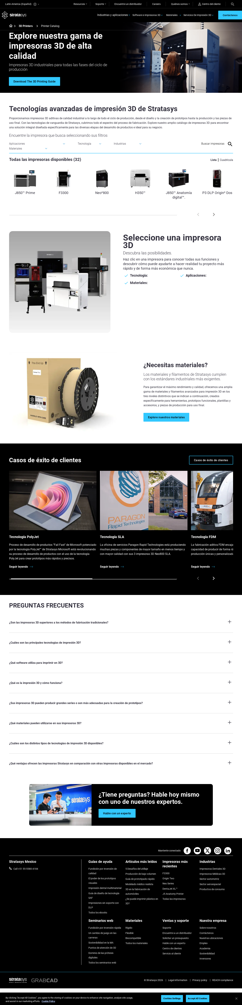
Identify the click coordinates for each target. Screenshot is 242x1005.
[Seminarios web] (105, 922)
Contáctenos (207, 933)
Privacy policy (199, 980)
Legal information (177, 980)
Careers (156, 4)
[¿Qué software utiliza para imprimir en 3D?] (121, 663)
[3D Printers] (37, 26)
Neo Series (168, 883)
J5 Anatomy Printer (173, 893)
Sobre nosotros (208, 928)
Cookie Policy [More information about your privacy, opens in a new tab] (48, 1001)
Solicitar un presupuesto (175, 938)
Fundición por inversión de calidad (102, 871)
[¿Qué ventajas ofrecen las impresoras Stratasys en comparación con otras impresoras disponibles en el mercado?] (121, 763)
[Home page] (9, 26)
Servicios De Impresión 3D (197, 15)
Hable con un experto (173, 943)
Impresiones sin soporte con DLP (103, 905)
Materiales (172, 15)
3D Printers (26, 26)
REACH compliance (222, 980)
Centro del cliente (209, 4)
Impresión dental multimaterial (104, 888)
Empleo (204, 943)
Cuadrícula (226, 160)
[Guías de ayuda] (105, 863)
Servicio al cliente (171, 953)
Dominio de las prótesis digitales (100, 955)
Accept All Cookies (197, 998)
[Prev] (198, 214)
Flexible (129, 933)
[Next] (213, 214)
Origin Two (168, 878)
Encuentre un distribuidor (128, 4)
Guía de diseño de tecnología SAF (103, 895)
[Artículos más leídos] (142, 863)
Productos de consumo (212, 889)
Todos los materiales (136, 943)
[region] (121, 999)
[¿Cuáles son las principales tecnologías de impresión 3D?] (121, 643)
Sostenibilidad (207, 953)
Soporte (99, 4)
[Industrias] (216, 863)
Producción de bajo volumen (140, 873)
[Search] (232, 4)
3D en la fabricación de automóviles (137, 891)
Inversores (205, 958)
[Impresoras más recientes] (179, 865)
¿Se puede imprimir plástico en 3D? (141, 901)
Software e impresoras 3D (146, 15)
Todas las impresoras (174, 899)
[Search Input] (207, 143)
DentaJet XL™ (170, 888)
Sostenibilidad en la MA (100, 942)
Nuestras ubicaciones (211, 938)
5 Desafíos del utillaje (136, 868)
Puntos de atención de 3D (102, 948)
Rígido (128, 928)
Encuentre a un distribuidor (177, 933)
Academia (205, 948)
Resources (79, 4)
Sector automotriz (209, 879)
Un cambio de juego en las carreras (102, 935)
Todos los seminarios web (102, 962)
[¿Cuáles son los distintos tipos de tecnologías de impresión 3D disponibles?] (121, 743)
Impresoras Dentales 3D (212, 868)
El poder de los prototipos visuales (102, 880)
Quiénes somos (179, 4)
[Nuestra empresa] (216, 922)
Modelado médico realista (139, 884)
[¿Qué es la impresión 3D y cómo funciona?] (121, 683)
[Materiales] (142, 922)
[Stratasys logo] (14, 15)
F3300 (165, 873)
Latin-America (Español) (22, 4)
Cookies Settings (172, 998)
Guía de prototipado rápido (140, 879)
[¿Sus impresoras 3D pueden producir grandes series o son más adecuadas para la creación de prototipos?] (121, 703)
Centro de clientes (172, 948)
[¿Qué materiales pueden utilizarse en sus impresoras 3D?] (121, 723)
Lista (214, 160)
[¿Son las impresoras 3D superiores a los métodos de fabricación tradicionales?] (121, 622)
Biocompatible (133, 938)
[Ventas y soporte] (179, 922)
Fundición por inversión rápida (104, 928)
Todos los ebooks (97, 912)
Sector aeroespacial (210, 884)
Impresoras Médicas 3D (212, 873)
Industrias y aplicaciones (112, 15)
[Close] (236, 998)
